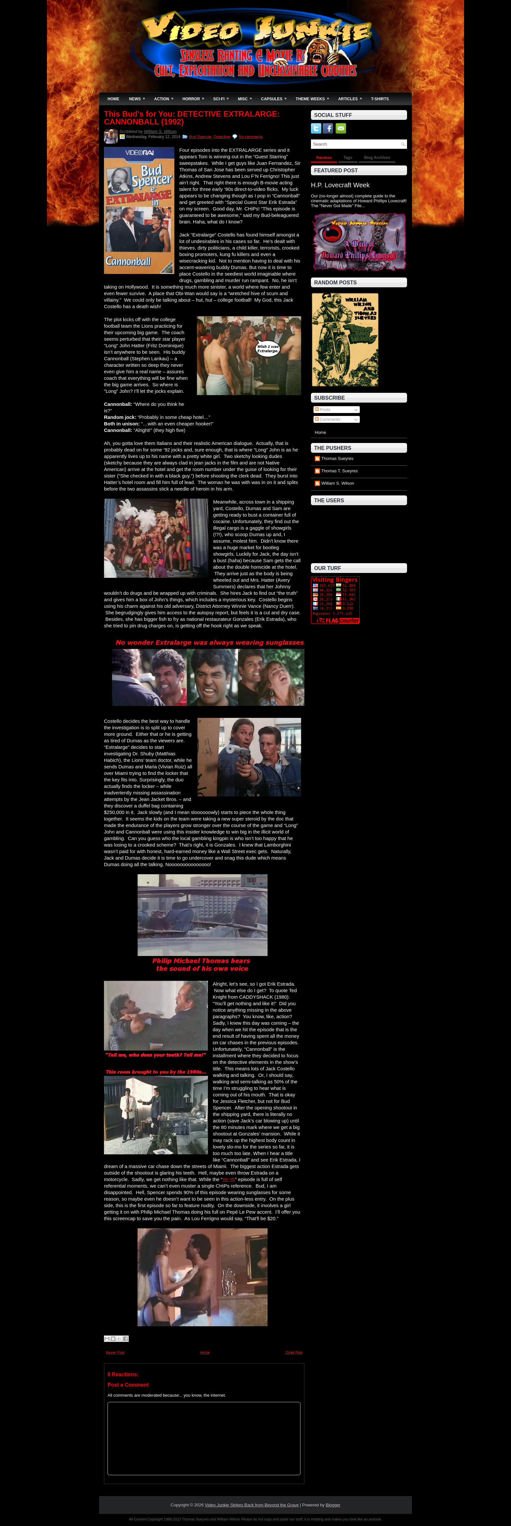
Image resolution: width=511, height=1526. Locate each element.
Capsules (276, 97)
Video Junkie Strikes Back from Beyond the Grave (252, 1505)
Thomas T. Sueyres (339, 470)
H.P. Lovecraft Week (340, 185)
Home (113, 99)
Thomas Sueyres (337, 458)
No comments (251, 137)
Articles (352, 97)
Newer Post (115, 1352)
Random (324, 157)
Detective (222, 137)
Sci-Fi (223, 97)
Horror (195, 97)
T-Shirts (380, 99)
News (139, 97)
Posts (322, 409)
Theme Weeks (314, 97)
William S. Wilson (160, 131)
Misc (247, 97)
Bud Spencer (200, 137)
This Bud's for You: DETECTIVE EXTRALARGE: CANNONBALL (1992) (192, 118)
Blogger (333, 1505)
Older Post (293, 1352)
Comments (327, 419)
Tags (347, 157)
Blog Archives (377, 157)
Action (166, 97)
